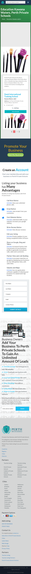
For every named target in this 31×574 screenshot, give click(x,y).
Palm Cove (20, 506)
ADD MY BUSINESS (7, 524)
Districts (4, 456)
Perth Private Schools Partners (10, 560)
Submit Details (15, 309)
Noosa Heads (21, 494)
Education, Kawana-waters (14, 19)
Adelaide (19, 486)
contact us (15, 533)
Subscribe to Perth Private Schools (11, 535)
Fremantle (7, 504)
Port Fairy (20, 502)
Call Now (15, 108)
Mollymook (7, 506)
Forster (19, 498)
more (18, 132)
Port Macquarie (21, 508)
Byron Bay (20, 492)
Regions (4, 451)
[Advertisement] (15, 34)
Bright (6, 496)
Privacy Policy (6, 548)
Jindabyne (7, 494)
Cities (3, 454)
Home (3, 19)
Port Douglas (8, 498)
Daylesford (7, 500)
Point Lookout (8, 502)
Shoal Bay (20, 500)
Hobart (6, 490)
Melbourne (20, 484)
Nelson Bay (7, 492)
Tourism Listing (8, 463)
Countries (4, 449)
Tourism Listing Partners (8, 557)
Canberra (20, 490)
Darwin (19, 488)
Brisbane (6, 486)
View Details (15, 111)
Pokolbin (6, 508)
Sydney (6, 484)
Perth (5, 488)
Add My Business (15, 155)
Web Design (5, 543)
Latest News (5, 541)
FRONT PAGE (5, 526)
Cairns (19, 496)
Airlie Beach (20, 504)
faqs (8, 546)
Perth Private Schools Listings (15, 572)
